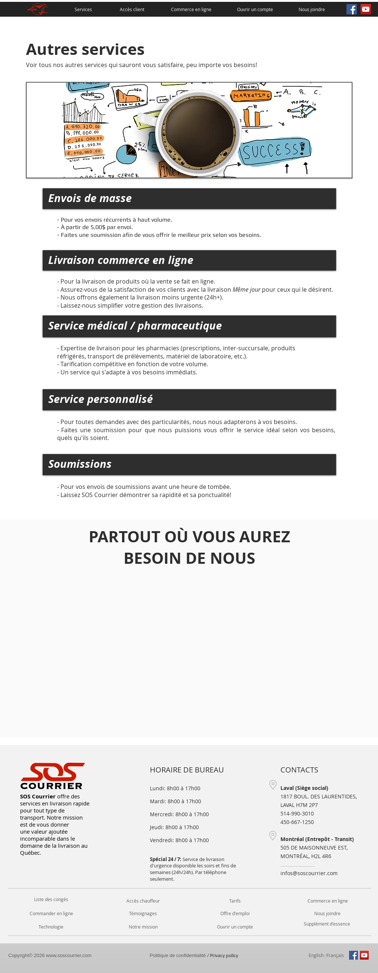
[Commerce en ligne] (191, 9)
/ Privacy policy (194, 955)
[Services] (83, 9)
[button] (327, 924)
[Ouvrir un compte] (255, 9)
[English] (316, 955)
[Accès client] (132, 9)
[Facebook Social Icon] (351, 9)
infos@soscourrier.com (309, 873)
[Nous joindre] (312, 9)
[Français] (335, 955)
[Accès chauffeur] (143, 901)
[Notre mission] (143, 927)
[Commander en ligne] (51, 913)
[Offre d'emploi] (235, 913)
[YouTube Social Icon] (366, 9)
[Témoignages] (143, 913)
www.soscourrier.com (69, 955)
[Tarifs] (235, 901)
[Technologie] (51, 927)
